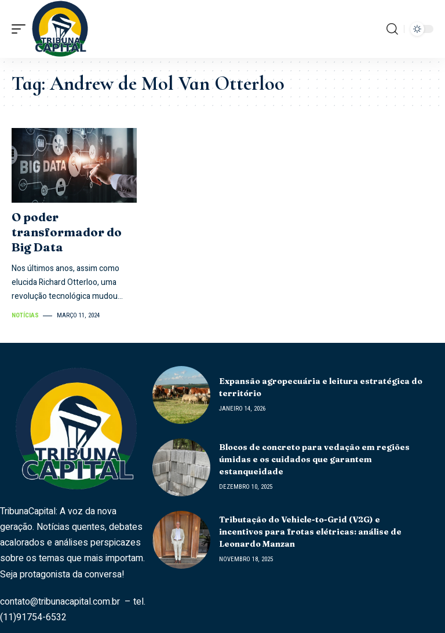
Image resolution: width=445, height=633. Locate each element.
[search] (392, 29)
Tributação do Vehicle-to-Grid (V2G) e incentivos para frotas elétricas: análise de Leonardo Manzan (310, 531)
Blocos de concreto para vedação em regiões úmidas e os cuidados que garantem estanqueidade (314, 459)
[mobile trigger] (21, 29)
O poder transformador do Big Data (67, 232)
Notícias (25, 315)
